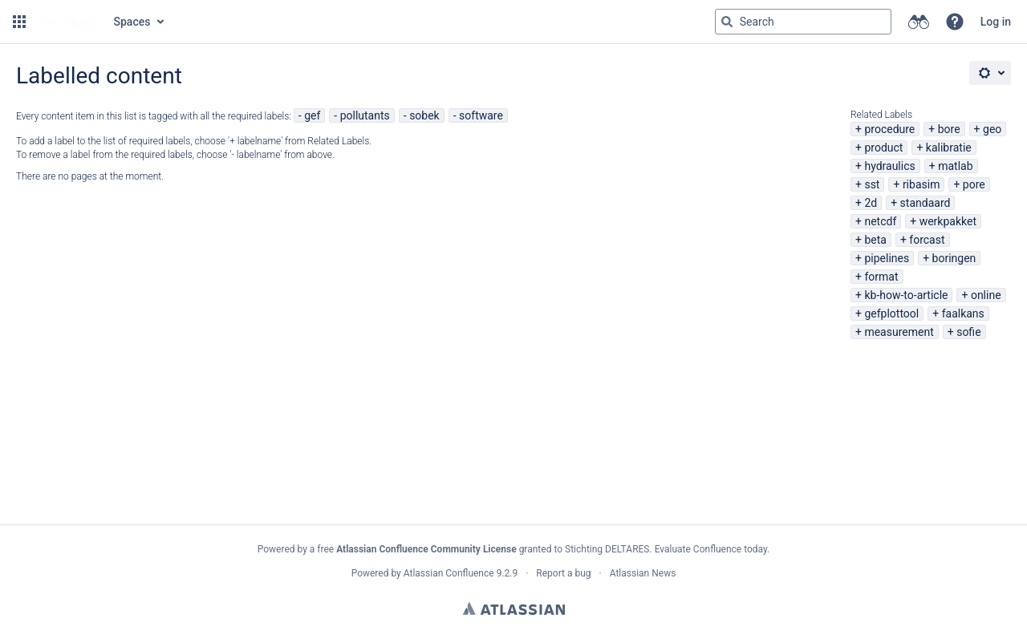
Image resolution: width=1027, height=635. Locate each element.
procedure (889, 129)
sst (871, 184)
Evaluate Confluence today (711, 549)
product (883, 147)
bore (949, 129)
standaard (925, 202)
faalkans (963, 313)
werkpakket (947, 221)
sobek (424, 115)
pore (974, 184)
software (481, 115)
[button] (19, 22)
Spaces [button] (132, 21)
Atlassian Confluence (449, 573)
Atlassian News (643, 573)
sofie (968, 332)
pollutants (365, 115)
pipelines (886, 258)
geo (992, 129)
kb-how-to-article (906, 295)
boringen (954, 258)
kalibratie (949, 147)
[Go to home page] (68, 21)
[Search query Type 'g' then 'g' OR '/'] (803, 21)
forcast (926, 239)
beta (875, 239)
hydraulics (889, 166)
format (881, 276)
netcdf (880, 221)
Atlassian (514, 608)
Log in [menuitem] (995, 21)
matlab (955, 166)
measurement (898, 332)
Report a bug (563, 573)
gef (312, 115)
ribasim (921, 184)
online (986, 295)
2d (870, 202)
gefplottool (891, 313)
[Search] (727, 21)
